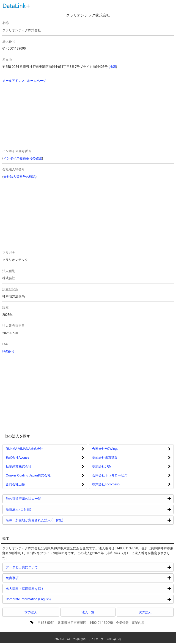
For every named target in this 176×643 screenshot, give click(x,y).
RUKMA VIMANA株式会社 (24, 448)
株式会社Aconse (17, 457)
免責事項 (29, 578)
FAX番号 (8, 351)
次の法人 (145, 612)
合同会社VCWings (105, 448)
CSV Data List (62, 639)
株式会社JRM (102, 466)
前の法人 (31, 612)
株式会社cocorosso (106, 484)
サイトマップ (95, 639)
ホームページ (36, 80)
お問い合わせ (113, 639)
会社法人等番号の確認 (19, 176)
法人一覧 (88, 612)
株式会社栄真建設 (105, 457)
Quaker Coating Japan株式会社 (28, 475)
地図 (113, 67)
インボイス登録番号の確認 (22, 158)
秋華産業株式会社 (18, 466)
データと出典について (39, 567)
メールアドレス (13, 80)
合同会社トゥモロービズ (109, 475)
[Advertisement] (44, 116)
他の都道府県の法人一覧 (41, 498)
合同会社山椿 (15, 484)
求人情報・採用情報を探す (42, 588)
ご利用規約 (79, 639)
